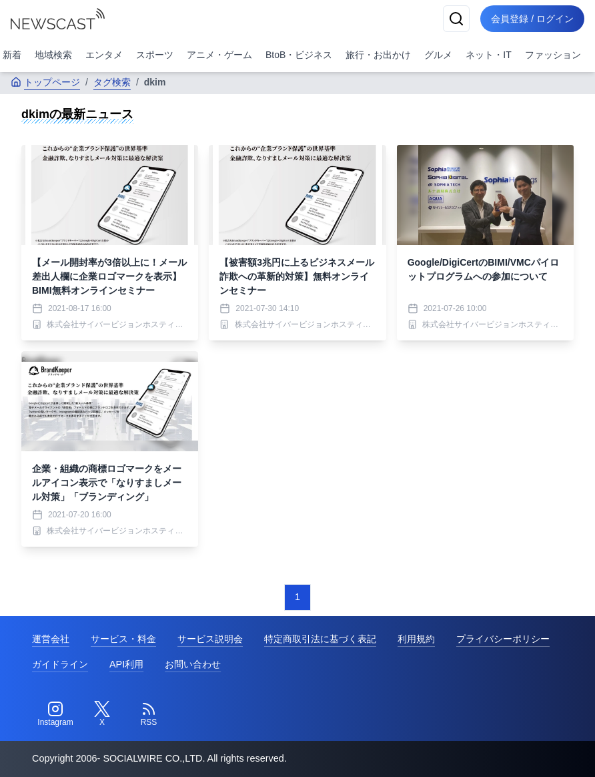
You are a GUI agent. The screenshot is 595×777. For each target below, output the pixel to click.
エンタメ (104, 54)
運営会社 (50, 638)
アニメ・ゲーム (219, 54)
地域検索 (53, 54)
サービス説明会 (210, 638)
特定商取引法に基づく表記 (320, 638)
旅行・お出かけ (378, 54)
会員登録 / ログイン (532, 18)
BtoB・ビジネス (298, 54)
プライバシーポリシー (503, 638)
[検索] (456, 18)
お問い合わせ (193, 664)
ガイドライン (60, 664)
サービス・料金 (123, 638)
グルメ (438, 54)
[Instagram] (55, 714)
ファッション (553, 54)
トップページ (45, 82)
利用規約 (416, 638)
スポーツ (154, 54)
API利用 (126, 664)
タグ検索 (112, 82)
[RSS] (148, 714)
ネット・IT (488, 54)
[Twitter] (102, 714)
